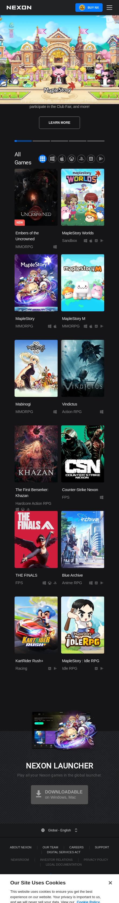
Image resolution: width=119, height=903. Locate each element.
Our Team (50, 847)
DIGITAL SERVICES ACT (63, 852)
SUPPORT (102, 847)
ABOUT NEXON (21, 847)
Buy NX (93, 7)
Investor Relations (56, 859)
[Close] (110, 889)
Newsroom (20, 859)
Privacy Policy (96, 859)
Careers (76, 847)
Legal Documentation (64, 864)
